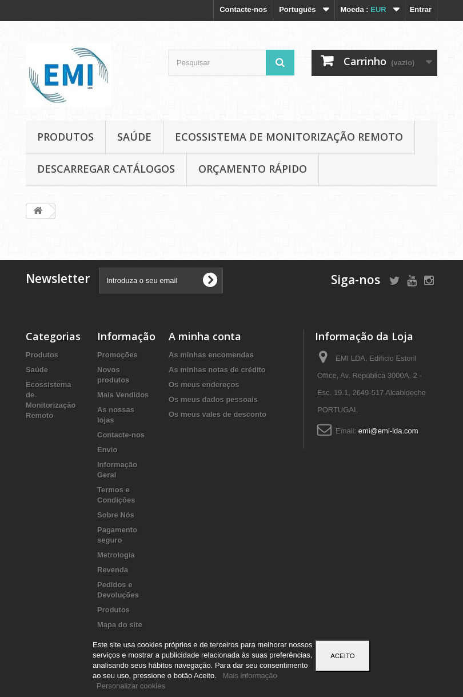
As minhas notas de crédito (217, 369)
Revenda (112, 569)
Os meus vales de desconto (217, 414)
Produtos (65, 137)
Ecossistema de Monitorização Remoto (289, 137)
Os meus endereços (204, 384)
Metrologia (116, 555)
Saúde (134, 137)
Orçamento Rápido (252, 169)
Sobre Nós (115, 515)
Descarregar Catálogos (106, 169)
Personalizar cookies (131, 686)
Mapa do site (119, 624)
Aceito (342, 655)
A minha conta (205, 336)
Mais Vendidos (123, 395)
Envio (107, 449)
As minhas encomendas (211, 355)
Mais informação (249, 675)
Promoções (117, 355)
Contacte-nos (243, 9)
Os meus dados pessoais (213, 399)
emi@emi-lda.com (388, 431)
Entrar (421, 9)
